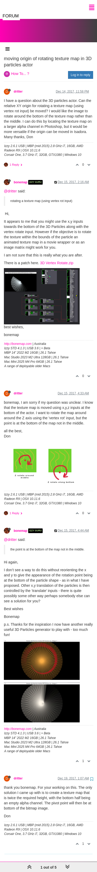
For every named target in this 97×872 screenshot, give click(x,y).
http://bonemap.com (18, 338)
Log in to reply (80, 70)
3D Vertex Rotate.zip (56, 258)
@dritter (10, 186)
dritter (18, 86)
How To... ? (20, 68)
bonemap (20, 177)
